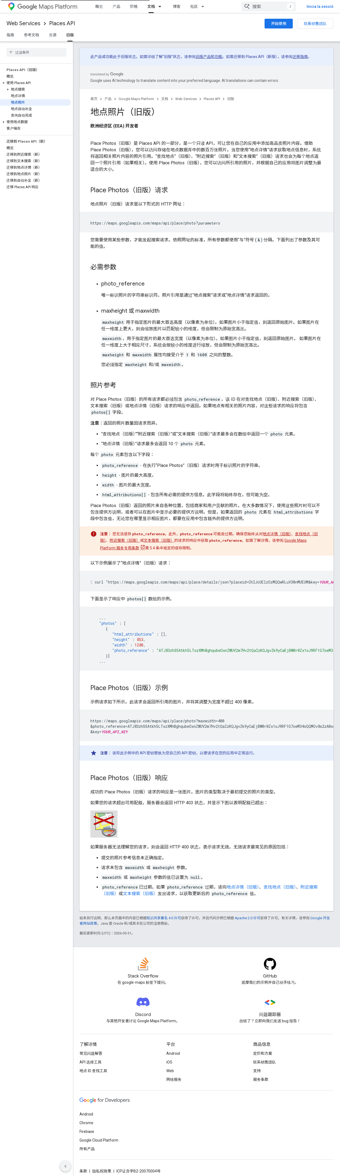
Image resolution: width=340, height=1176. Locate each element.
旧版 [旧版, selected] (70, 35)
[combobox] (300, 6)
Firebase (87, 1131)
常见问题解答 (91, 1053)
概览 (99, 6)
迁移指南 (300, 57)
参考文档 (31, 35)
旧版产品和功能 (209, 57)
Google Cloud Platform (99, 1140)
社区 (194, 6)
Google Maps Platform (136, 99)
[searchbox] (36, 52)
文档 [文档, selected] (151, 6)
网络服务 (174, 1079)
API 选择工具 (90, 1062)
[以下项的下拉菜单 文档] (161, 6)
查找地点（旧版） (279, 887)
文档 (164, 99)
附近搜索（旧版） (125, 540)
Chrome (86, 1123)
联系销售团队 (315, 23)
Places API (62, 23)
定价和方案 (262, 1053)
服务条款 (260, 1079)
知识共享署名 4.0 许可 (164, 918)
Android (173, 1053)
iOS (169, 1062)
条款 (83, 1171)
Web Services (23, 23)
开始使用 (278, 23)
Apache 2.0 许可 (247, 918)
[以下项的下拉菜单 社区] (204, 6)
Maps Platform (47, 6)
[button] (35, 83)
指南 (10, 35)
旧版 (230, 99)
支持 (257, 1071)
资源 (52, 35)
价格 (134, 6)
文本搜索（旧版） (159, 540)
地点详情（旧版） (277, 534)
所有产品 (87, 1149)
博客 (176, 6)
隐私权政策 (101, 1171)
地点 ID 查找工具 (93, 1071)
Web (170, 1071)
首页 (93, 99)
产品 (116, 6)
